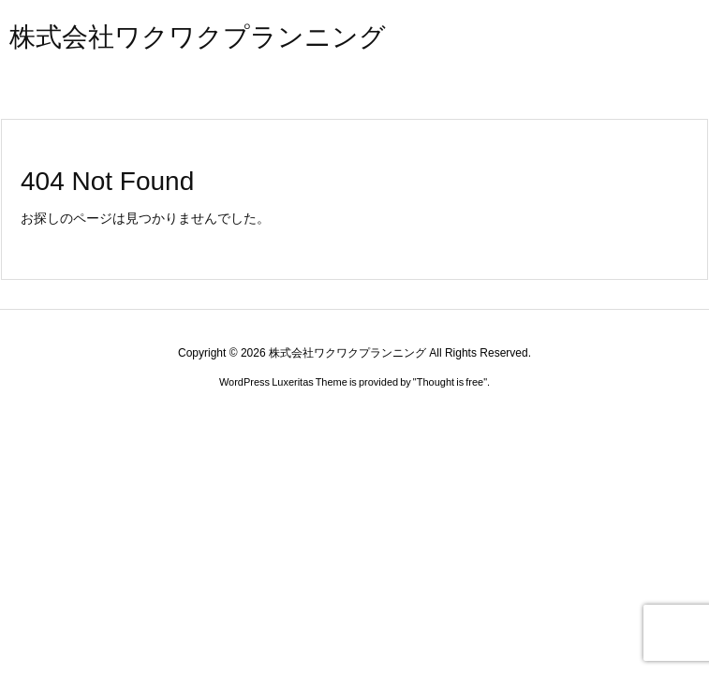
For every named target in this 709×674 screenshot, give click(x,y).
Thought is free (450, 382)
